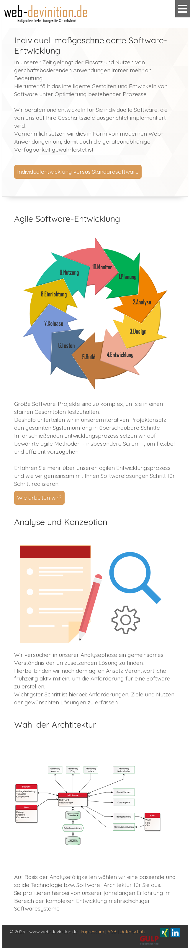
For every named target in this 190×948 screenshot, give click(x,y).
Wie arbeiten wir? (39, 497)
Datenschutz (132, 931)
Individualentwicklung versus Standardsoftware (78, 171)
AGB (112, 931)
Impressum (92, 931)
